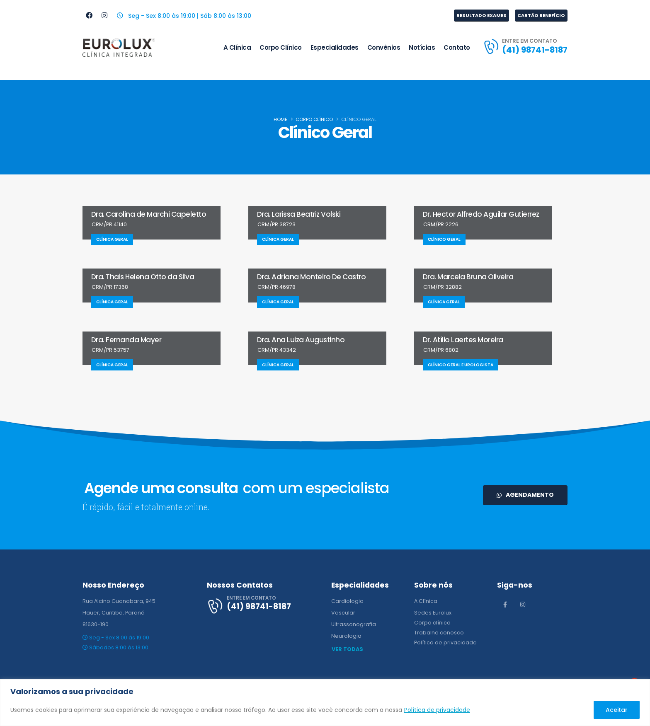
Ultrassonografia (353, 624)
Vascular (343, 612)
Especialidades (334, 47)
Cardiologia (347, 601)
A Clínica (237, 47)
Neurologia (346, 635)
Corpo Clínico (281, 47)
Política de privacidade (437, 710)
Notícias (422, 47)
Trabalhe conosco (439, 632)
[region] (325, 702)
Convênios (383, 47)
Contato (457, 47)
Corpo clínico (432, 622)
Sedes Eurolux (432, 612)
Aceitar (617, 710)
